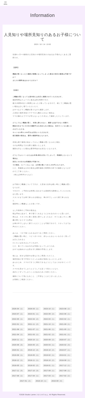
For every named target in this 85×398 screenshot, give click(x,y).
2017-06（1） (18, 376)
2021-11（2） (34, 324)
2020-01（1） (18, 350)
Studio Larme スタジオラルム (36, 395)
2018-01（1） (49, 365)
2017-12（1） (65, 365)
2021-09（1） (65, 324)
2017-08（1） (65, 371)
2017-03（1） (49, 376)
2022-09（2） (49, 314)
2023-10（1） (49, 309)
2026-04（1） (18, 309)
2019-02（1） (49, 355)
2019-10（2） (49, 350)
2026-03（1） (34, 309)
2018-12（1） (18, 360)
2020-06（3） (18, 345)
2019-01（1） (65, 355)
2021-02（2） (49, 334)
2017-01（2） (26, 381)
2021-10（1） (49, 324)
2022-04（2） (34, 319)
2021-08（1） (18, 329)
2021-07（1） (34, 329)
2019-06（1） (18, 355)
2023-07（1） (18, 314)
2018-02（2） (34, 365)
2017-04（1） (34, 376)
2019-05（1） (34, 355)
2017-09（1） (49, 371)
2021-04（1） (18, 334)
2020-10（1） (34, 340)
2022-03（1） (49, 319)
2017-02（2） (65, 376)
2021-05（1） (65, 329)
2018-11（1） (34, 360)
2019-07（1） (65, 350)
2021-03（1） (34, 334)
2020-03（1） (49, 345)
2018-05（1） (18, 365)
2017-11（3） (18, 371)
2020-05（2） (34, 345)
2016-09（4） (57, 381)
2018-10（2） (49, 360)
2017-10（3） (34, 371)
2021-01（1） (65, 334)
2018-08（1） (65, 360)
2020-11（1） (18, 340)
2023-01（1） (34, 314)
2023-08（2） (65, 309)
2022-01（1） (18, 324)
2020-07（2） (65, 340)
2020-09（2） (49, 340)
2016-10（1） (42, 381)
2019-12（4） (34, 350)
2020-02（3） (65, 345)
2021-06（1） (49, 329)
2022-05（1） (18, 319)
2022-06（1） (65, 314)
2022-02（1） (65, 319)
